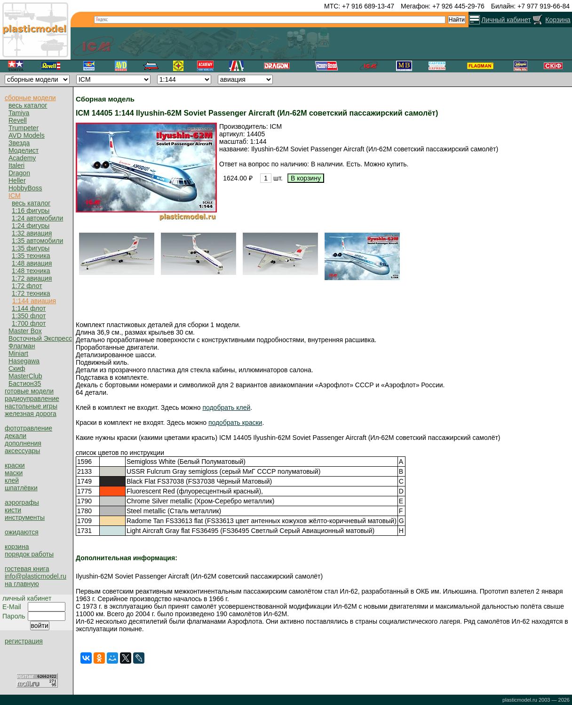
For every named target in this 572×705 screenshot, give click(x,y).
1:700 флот (29, 323)
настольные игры (31, 406)
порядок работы (29, 554)
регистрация (24, 641)
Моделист (23, 150)
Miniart (18, 353)
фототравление (28, 428)
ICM (14, 195)
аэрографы (22, 502)
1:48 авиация (32, 263)
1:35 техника (31, 255)
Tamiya (18, 113)
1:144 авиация (34, 301)
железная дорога (30, 413)
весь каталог (27, 105)
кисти (13, 510)
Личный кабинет (506, 20)
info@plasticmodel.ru (35, 576)
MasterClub (25, 376)
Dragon (19, 173)
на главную (22, 584)
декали (15, 435)
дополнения (23, 443)
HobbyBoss (25, 188)
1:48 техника (31, 270)
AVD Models (26, 135)
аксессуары (22, 450)
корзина (17, 546)
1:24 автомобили (37, 218)
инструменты (25, 517)
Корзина (557, 20)
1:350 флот (29, 316)
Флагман (21, 346)
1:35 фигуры (30, 248)
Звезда (19, 143)
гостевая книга (27, 568)
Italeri (16, 165)
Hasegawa (24, 361)
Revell (17, 120)
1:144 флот (29, 308)
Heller (17, 180)
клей (12, 480)
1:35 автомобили (37, 240)
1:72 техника (31, 293)
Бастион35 (24, 383)
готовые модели (29, 391)
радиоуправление (32, 398)
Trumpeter (23, 128)
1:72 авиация (32, 278)
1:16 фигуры (30, 210)
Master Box (25, 331)
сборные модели (30, 98)
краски (15, 465)
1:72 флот (27, 286)
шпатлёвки (21, 488)
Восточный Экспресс (40, 338)
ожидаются (22, 532)
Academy (22, 158)
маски (14, 473)
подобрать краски (235, 422)
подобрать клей (226, 407)
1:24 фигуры (30, 225)
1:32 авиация (32, 233)
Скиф (16, 368)
